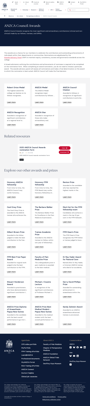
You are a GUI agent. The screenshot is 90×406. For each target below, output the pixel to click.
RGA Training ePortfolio (30, 366)
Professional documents (30, 359)
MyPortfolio (25, 348)
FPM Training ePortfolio (30, 351)
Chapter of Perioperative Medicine (52, 349)
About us (11, 16)
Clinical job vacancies (29, 377)
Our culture (20, 16)
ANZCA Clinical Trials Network (51, 359)
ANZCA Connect (27, 369)
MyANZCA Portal (28, 362)
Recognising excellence (33, 16)
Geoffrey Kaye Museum (52, 364)
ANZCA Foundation (50, 354)
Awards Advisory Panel (13, 57)
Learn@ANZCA (27, 355)
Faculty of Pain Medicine (52, 344)
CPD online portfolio (28, 344)
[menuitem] (16, 10)
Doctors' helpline (27, 373)
